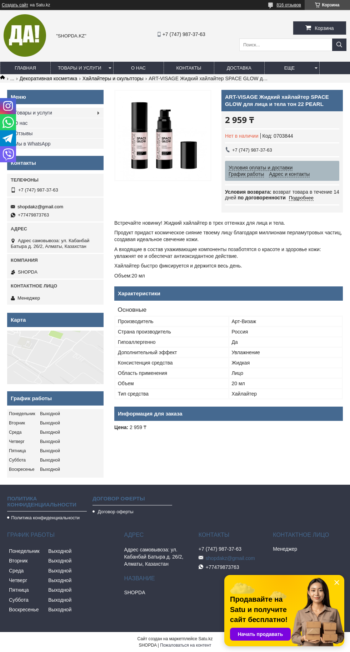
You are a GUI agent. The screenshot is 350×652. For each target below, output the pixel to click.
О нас (138, 68)
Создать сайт (15, 4)
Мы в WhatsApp (32, 144)
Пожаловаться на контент (185, 645)
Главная (25, 68)
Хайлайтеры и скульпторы (113, 78)
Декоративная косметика (49, 78)
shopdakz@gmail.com (40, 206)
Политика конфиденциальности (45, 517)
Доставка (239, 68)
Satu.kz (205, 638)
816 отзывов (288, 4)
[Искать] (339, 45)
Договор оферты (115, 511)
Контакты (188, 68)
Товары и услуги (79, 68)
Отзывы (23, 133)
